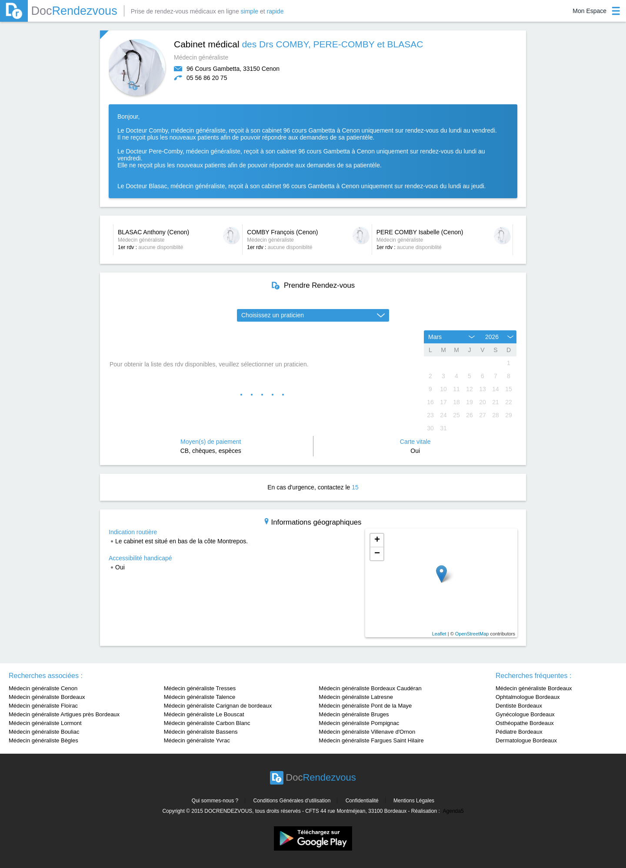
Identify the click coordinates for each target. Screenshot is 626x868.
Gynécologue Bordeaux (525, 714)
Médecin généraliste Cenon (43, 688)
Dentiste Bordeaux (519, 705)
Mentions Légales (413, 801)
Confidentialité (362, 801)
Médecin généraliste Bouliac (44, 731)
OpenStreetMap (472, 633)
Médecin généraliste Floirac (43, 705)
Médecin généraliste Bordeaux (47, 697)
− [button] (377, 553)
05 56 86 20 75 (206, 77)
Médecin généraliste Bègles (43, 740)
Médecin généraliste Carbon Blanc (207, 723)
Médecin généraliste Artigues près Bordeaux (64, 714)
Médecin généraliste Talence (200, 697)
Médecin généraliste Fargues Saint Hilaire (371, 740)
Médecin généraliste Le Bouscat (204, 714)
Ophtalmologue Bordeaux (527, 697)
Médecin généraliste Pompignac (359, 723)
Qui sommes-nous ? (215, 801)
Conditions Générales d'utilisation (292, 801)
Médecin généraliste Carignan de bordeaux (218, 705)
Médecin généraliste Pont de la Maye (365, 705)
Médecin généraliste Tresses (200, 688)
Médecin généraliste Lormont (45, 723)
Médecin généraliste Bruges (354, 714)
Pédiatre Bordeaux (519, 731)
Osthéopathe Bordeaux (525, 723)
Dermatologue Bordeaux (526, 740)
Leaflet (439, 633)
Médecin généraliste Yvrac (197, 740)
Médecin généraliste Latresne (356, 697)
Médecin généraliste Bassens (201, 731)
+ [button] (377, 540)
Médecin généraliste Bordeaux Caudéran (370, 688)
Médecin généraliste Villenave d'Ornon (367, 731)
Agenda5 (453, 811)
